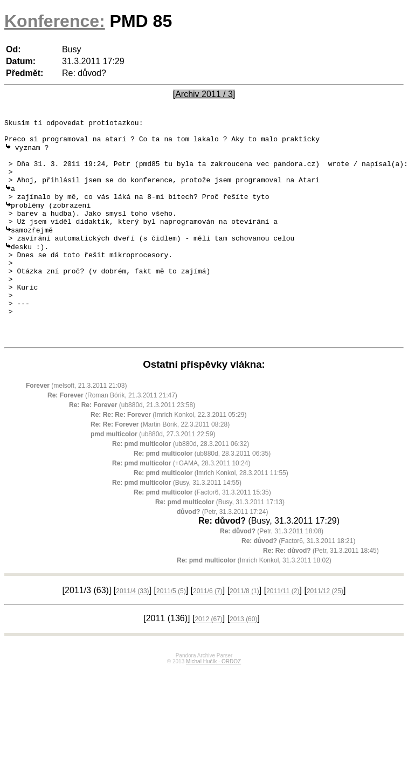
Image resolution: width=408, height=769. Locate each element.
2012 (208, 660)
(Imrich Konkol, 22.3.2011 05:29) (168, 455)
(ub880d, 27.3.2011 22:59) (153, 475)
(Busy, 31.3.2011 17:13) (220, 543)
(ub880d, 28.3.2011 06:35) (202, 494)
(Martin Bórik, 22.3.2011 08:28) (160, 465)
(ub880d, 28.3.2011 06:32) (180, 485)
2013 (243, 660)
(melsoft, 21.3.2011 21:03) (76, 426)
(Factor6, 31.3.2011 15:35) (202, 533)
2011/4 (132, 632)
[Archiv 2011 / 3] (204, 94)
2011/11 (282, 632)
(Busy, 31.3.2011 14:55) (176, 523)
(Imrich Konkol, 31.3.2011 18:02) (254, 601)
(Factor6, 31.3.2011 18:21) (298, 582)
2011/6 (208, 632)
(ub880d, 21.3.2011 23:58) (132, 446)
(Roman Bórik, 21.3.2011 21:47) (112, 436)
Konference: (54, 21)
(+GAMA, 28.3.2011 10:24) (181, 504)
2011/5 (171, 632)
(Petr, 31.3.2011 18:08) (271, 572)
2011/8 (244, 632)
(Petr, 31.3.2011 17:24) (222, 553)
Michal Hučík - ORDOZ (213, 702)
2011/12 (325, 632)
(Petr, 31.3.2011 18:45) (321, 591)
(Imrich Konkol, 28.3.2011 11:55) (211, 514)
